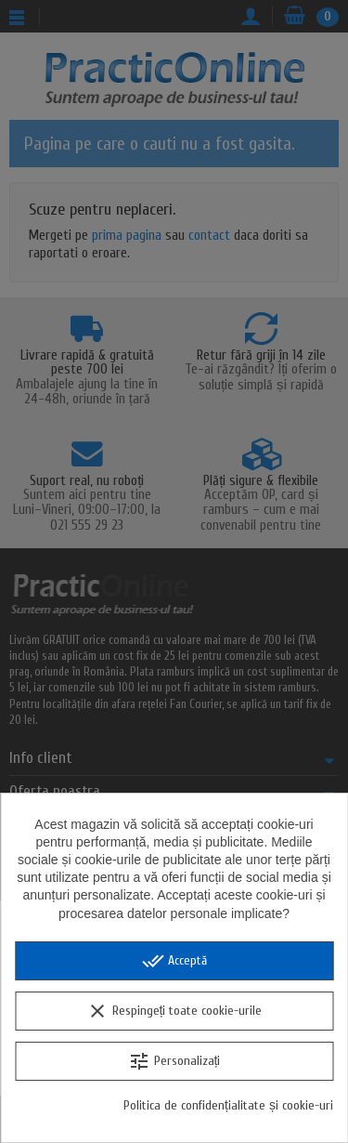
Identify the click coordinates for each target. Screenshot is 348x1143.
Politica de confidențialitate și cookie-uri (228, 1105)
